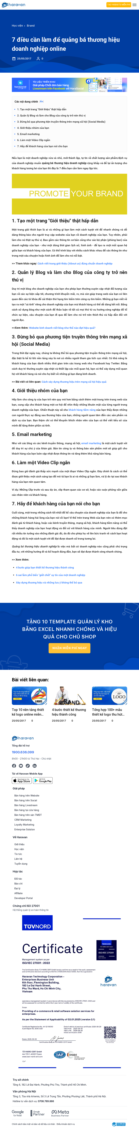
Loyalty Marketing (24, 824)
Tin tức (18, 854)
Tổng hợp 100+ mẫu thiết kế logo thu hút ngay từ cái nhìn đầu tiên (107, 712)
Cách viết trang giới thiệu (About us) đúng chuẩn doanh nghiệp (75, 263)
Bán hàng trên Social (25, 800)
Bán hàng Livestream (25, 805)
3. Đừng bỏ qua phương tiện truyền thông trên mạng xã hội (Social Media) (61, 121)
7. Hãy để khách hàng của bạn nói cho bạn (42, 146)
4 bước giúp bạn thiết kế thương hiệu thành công (45, 567)
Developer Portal (23, 898)
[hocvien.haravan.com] (53, 5)
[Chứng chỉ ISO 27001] (69, 993)
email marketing (91, 443)
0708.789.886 (46, 1101)
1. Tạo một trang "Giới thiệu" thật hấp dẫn (41, 109)
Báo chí (18, 883)
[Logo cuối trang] (23, 737)
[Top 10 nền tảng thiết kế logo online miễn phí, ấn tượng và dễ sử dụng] (29, 696)
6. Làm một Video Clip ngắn (33, 140)
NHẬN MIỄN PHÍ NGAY (69, 648)
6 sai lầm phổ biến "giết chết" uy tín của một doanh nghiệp (50, 575)
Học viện (19, 849)
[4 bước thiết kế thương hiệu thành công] (69, 696)
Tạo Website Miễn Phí (118, 5)
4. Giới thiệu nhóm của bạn (33, 127)
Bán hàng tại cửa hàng (26, 810)
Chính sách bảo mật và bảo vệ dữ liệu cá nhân (33, 1124)
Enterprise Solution (24, 829)
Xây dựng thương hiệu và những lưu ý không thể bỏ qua (49, 582)
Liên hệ (18, 858)
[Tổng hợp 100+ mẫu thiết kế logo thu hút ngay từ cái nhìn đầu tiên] (109, 696)
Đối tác (18, 878)
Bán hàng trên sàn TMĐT (28, 814)
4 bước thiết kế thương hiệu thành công (69, 712)
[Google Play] (43, 780)
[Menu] (134, 4)
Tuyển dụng (20, 863)
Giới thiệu (19, 844)
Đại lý (17, 888)
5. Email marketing (28, 134)
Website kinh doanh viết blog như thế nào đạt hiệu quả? (62, 327)
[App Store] (22, 780)
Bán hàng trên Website (26, 795)
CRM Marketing (23, 819)
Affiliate (18, 893)
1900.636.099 (23, 752)
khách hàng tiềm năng (82, 409)
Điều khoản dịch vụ (66, 1124)
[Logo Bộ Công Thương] (118, 1124)
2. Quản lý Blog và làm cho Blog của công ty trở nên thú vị (51, 115)
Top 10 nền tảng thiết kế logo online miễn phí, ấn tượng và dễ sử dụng (28, 712)
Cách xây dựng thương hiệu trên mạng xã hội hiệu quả (74, 381)
